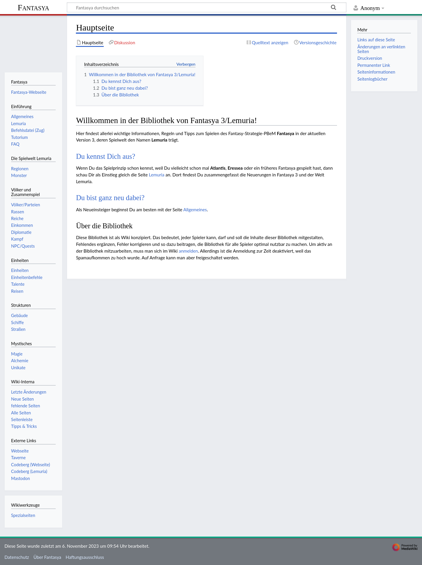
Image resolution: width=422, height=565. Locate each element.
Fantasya (33, 7)
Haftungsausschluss (85, 557)
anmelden (188, 250)
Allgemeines (195, 209)
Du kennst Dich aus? (105, 156)
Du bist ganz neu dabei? (110, 198)
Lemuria (156, 174)
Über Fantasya (47, 557)
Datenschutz (16, 557)
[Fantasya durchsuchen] (206, 7)
